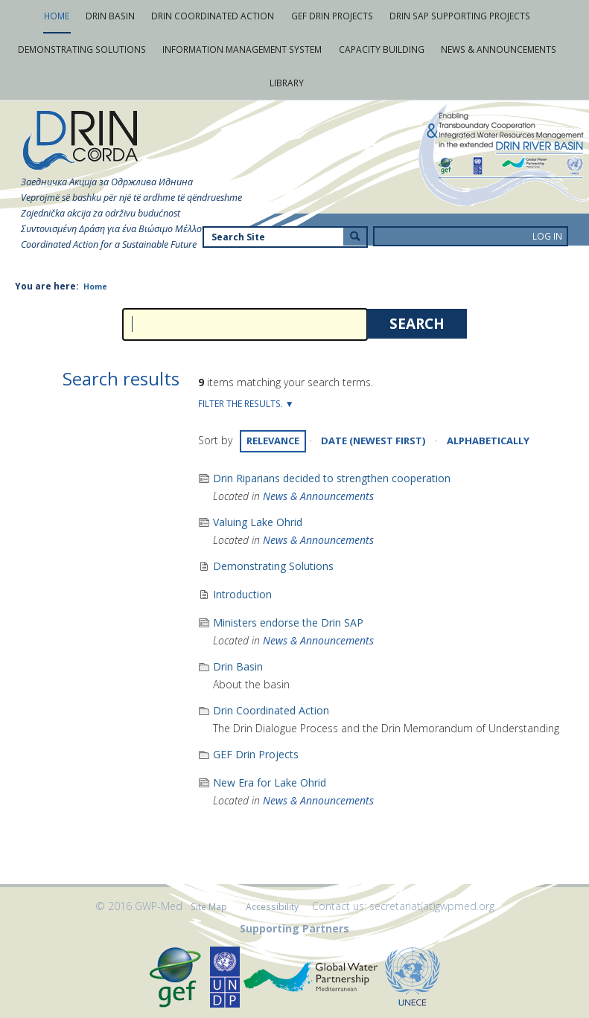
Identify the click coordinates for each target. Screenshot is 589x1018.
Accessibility (272, 906)
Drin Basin (238, 666)
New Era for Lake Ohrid (269, 782)
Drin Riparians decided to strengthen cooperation (331, 478)
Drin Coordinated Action (271, 710)
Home (95, 286)
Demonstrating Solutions (273, 566)
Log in (547, 236)
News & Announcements (318, 496)
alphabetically (488, 440)
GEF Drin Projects (256, 754)
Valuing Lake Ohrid (257, 522)
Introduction (242, 594)
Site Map (209, 906)
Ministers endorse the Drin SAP (288, 622)
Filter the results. (241, 403)
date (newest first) (373, 440)
